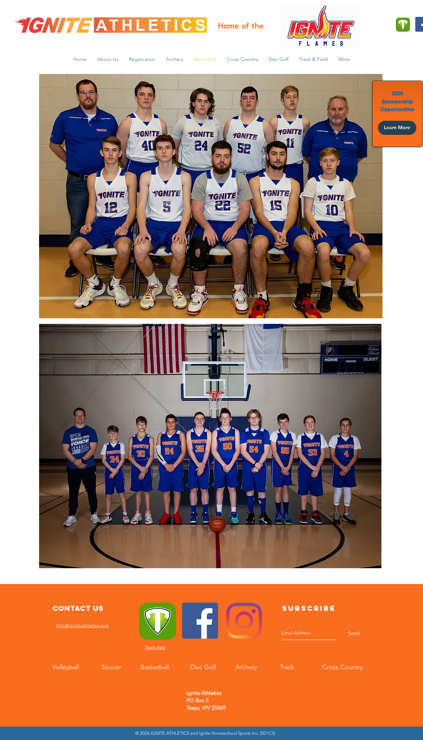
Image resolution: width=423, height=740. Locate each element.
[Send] (354, 633)
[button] (108, 59)
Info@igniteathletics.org (82, 625)
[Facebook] (200, 621)
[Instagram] (244, 621)
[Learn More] (397, 128)
